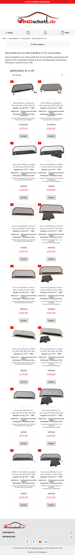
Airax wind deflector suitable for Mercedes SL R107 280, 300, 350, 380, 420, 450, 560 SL (24, 166)
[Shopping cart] (65, 33)
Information (9, 536)
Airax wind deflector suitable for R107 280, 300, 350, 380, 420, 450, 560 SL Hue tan (23, 351)
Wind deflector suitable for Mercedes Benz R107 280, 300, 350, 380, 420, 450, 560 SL (24, 104)
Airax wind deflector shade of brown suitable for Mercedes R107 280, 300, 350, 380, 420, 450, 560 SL (23, 228)
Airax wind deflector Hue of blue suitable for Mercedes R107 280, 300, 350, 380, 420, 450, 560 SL (51, 475)
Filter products (37, 45)
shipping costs (37, 548)
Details (24, 137)
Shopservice (8, 532)
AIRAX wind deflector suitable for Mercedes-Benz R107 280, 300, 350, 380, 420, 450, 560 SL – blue (24, 475)
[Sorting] (37, 75)
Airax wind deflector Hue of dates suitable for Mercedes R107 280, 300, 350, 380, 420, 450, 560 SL (23, 290)
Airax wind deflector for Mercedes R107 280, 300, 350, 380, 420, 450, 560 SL (24, 413)
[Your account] (45, 33)
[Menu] (9, 33)
